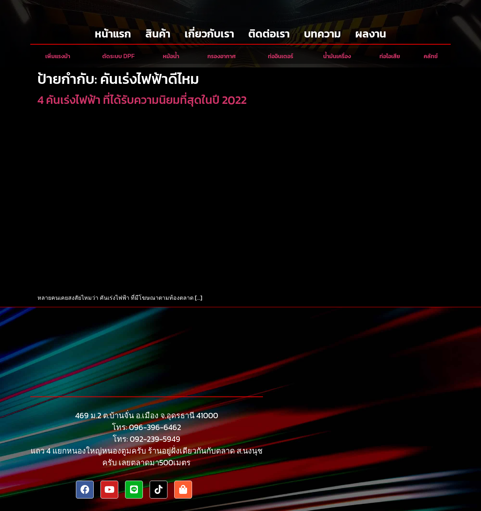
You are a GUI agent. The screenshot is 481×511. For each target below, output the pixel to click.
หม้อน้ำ (171, 56)
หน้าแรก (113, 34)
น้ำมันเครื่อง (337, 56)
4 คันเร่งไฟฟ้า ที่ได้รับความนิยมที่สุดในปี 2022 (142, 99)
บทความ (322, 34)
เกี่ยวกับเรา (209, 34)
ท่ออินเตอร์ (280, 56)
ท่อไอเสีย (389, 56)
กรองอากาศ (221, 56)
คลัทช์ (431, 56)
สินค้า (157, 34)
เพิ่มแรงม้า (57, 56)
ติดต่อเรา (269, 34)
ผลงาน (370, 34)
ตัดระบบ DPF (118, 56)
